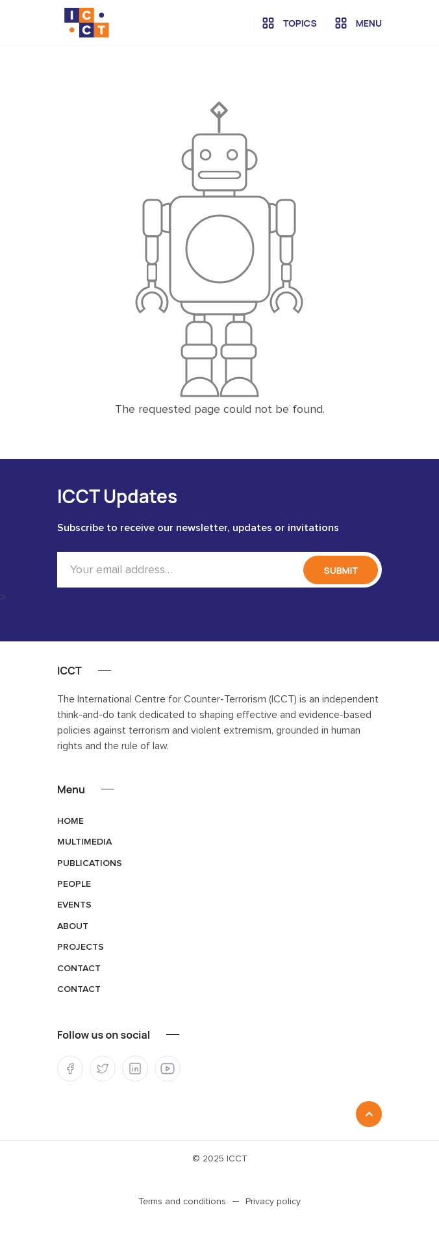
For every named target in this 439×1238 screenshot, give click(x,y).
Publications (89, 863)
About (72, 926)
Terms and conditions (182, 1201)
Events (74, 905)
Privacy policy (273, 1201)
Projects (80, 947)
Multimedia (84, 842)
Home (70, 821)
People (74, 884)
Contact (79, 968)
